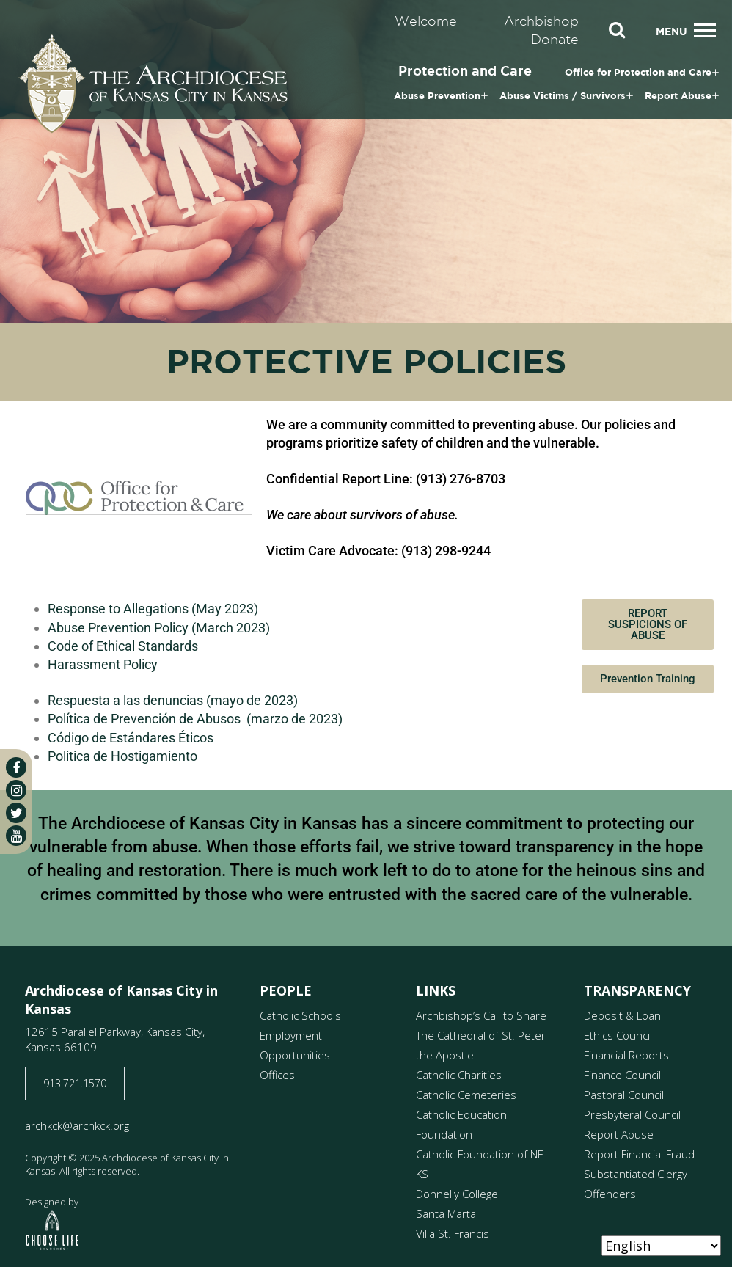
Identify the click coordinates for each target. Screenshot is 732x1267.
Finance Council (622, 1074)
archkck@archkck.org (77, 1125)
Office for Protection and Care (638, 72)
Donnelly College (457, 1193)
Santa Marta (446, 1213)
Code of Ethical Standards (123, 646)
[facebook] (16, 767)
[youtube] (16, 835)
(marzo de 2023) (293, 718)
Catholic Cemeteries (466, 1094)
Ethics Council (618, 1035)
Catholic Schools (300, 1015)
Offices (277, 1074)
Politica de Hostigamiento (122, 756)
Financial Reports (626, 1055)
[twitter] (16, 813)
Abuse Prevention (437, 95)
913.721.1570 (74, 1083)
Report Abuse (678, 95)
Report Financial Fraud (639, 1154)
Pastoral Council (624, 1094)
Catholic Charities (459, 1074)
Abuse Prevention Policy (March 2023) (159, 627)
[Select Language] (661, 1245)
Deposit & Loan (622, 1015)
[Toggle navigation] (705, 30)
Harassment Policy (103, 664)
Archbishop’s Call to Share (481, 1015)
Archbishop (541, 21)
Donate (555, 39)
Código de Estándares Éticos (130, 737)
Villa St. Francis (452, 1233)
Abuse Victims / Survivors (562, 95)
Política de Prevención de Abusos (146, 718)
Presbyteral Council (632, 1114)
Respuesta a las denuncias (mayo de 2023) (173, 700)
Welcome (426, 21)
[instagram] (16, 790)
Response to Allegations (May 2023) (153, 608)
